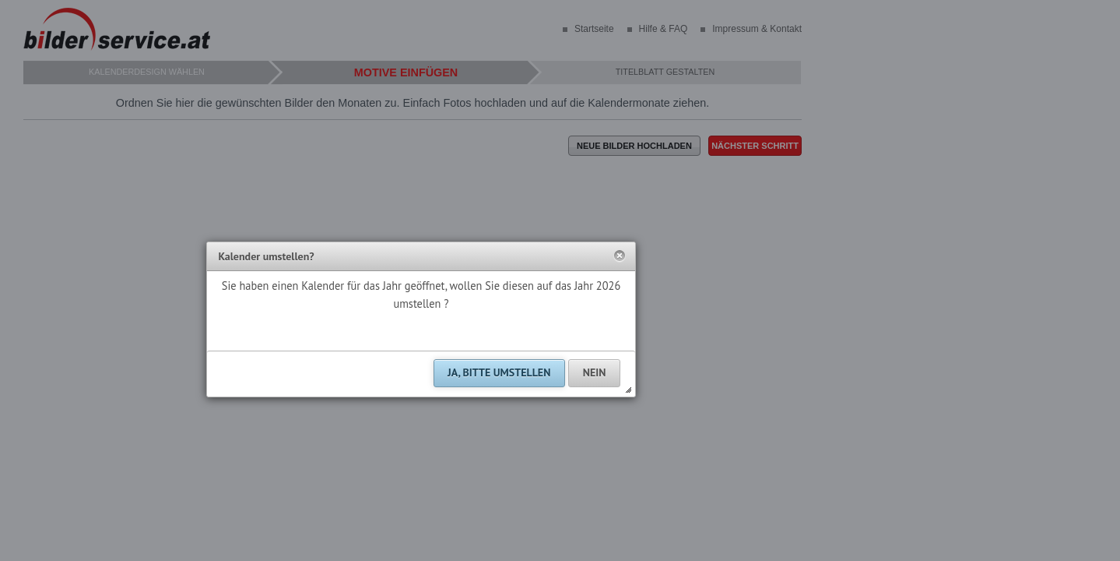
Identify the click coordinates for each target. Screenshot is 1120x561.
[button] (619, 256)
